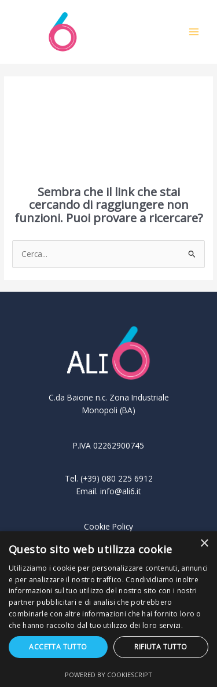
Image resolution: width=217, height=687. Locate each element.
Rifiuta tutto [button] (160, 647)
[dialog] (108, 609)
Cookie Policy (108, 526)
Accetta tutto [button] (58, 647)
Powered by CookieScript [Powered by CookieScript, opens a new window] (108, 674)
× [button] (204, 543)
